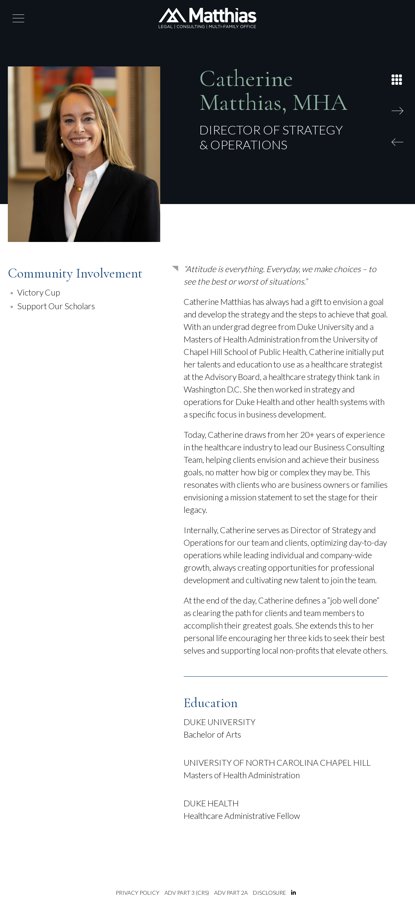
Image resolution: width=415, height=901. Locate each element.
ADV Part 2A (231, 892)
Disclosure (269, 892)
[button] (18, 18)
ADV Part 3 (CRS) (187, 892)
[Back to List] (399, 78)
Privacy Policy (137, 892)
